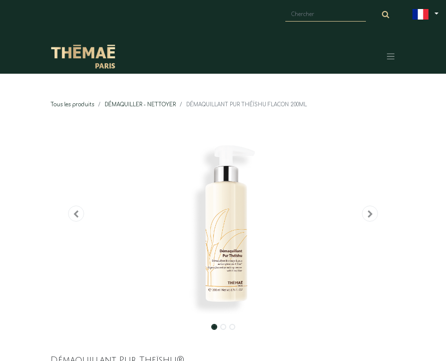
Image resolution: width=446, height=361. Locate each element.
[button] (77, 213)
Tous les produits (72, 104)
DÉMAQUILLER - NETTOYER (140, 104)
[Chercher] (386, 14)
